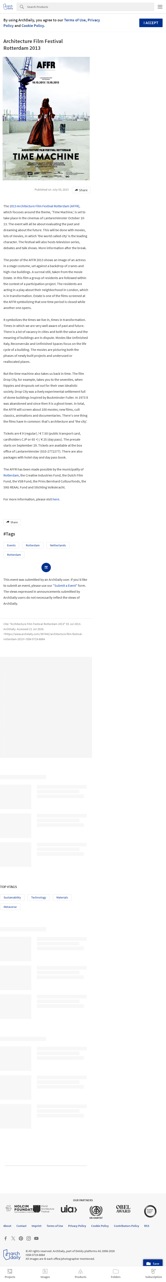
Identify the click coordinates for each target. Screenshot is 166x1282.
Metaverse (10, 907)
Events (11, 545)
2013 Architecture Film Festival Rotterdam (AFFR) (44, 206)
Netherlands (58, 545)
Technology (38, 897)
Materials (62, 897)
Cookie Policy (33, 25)
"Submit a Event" (65, 585)
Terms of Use (75, 20)
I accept (151, 22)
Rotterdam (11, 475)
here (56, 499)
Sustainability (12, 897)
